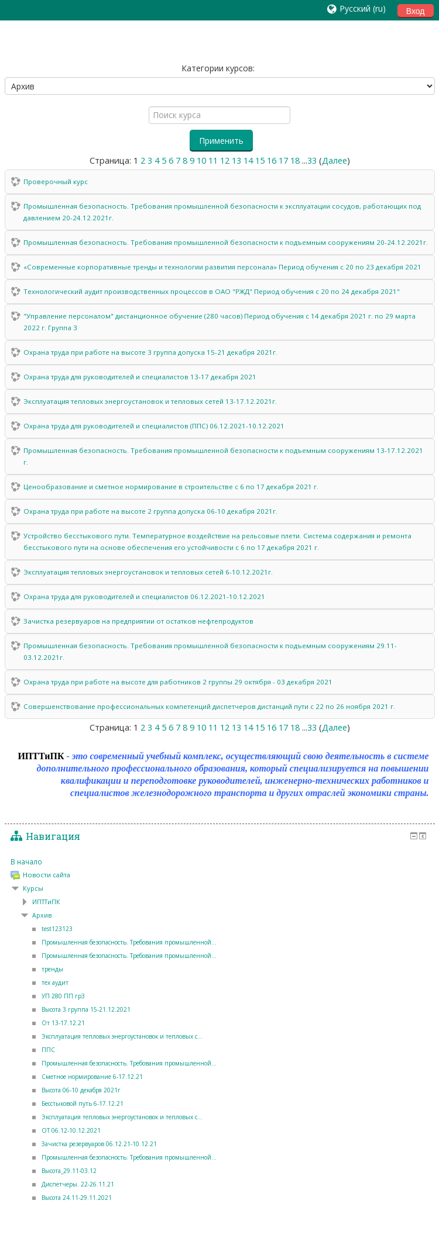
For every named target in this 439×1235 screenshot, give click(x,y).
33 (312, 160)
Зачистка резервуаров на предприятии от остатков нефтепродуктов (138, 621)
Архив (42, 915)
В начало (26, 861)
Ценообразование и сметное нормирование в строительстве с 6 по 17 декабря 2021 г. (170, 486)
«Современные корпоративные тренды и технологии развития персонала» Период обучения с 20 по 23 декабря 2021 (222, 266)
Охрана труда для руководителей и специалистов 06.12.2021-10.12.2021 (144, 596)
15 (260, 160)
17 (283, 160)
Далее (334, 160)
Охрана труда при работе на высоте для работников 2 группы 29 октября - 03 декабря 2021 (177, 681)
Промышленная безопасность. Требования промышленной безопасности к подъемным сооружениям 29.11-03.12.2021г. (210, 651)
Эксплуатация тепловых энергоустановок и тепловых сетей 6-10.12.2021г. (148, 572)
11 (213, 160)
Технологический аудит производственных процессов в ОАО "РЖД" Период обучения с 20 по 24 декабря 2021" (211, 291)
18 (295, 160)
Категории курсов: (218, 68)
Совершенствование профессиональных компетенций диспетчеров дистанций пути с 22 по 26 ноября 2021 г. (209, 706)
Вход (415, 11)
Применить (221, 140)
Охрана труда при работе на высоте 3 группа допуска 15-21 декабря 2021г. (150, 352)
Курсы (33, 888)
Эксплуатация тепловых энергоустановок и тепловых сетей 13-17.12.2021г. (150, 401)
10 (201, 160)
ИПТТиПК (46, 902)
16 (271, 160)
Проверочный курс (55, 181)
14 (248, 160)
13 (236, 160)
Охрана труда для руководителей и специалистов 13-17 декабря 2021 (139, 376)
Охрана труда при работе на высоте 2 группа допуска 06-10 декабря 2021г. (150, 511)
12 (224, 160)
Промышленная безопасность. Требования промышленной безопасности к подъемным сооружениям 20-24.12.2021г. (225, 242)
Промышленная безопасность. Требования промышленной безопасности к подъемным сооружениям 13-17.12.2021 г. (223, 456)
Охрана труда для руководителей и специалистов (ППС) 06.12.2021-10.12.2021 (153, 425)
